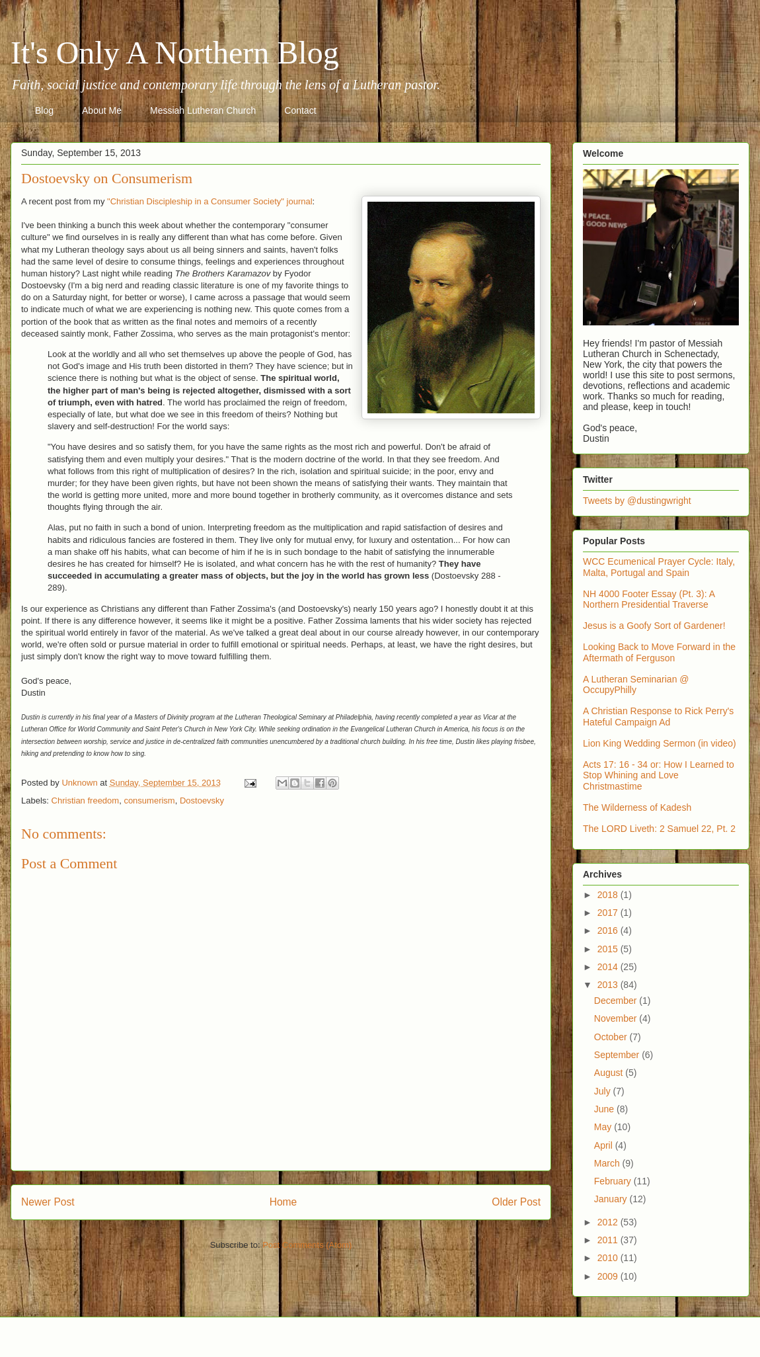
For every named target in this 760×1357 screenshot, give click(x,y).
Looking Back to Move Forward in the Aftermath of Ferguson (659, 652)
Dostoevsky (202, 800)
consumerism (149, 800)
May (604, 1127)
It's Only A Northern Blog (175, 52)
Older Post (516, 1202)
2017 (609, 912)
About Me (102, 110)
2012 (609, 1222)
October (612, 1037)
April (604, 1145)
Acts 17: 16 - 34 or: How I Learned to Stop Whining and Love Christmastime (658, 775)
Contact (300, 110)
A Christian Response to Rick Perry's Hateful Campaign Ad (658, 716)
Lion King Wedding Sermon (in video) (659, 743)
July (603, 1091)
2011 (609, 1240)
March (608, 1163)
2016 (609, 930)
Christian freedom (86, 800)
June (605, 1109)
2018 (609, 894)
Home (283, 1202)
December (616, 1000)
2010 (609, 1258)
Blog (44, 110)
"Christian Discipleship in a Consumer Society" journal (210, 201)
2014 (609, 967)
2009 (609, 1276)
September (618, 1054)
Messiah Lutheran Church (203, 110)
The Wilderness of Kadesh (637, 807)
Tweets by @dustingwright (637, 500)
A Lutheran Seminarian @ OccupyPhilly (636, 685)
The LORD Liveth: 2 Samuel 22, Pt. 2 (659, 828)
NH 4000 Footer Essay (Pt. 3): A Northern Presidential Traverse (648, 599)
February (614, 1181)
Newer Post (48, 1202)
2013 (609, 984)
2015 (609, 949)
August (609, 1072)
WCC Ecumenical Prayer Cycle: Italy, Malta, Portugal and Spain (659, 567)
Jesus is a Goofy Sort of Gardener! (654, 625)
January (612, 1199)
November (616, 1018)
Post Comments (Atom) (307, 1245)
